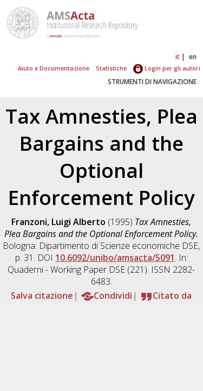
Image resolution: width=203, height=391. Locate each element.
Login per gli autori (166, 68)
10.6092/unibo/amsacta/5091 (115, 258)
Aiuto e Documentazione (53, 68)
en (193, 56)
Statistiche (111, 68)
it (177, 56)
